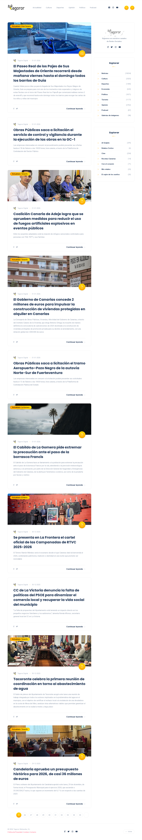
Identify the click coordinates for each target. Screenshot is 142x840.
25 (19, 815)
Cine (103, 153)
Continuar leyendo (75, 108)
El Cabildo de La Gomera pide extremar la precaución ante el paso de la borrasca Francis (47, 452)
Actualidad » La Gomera (20, 407)
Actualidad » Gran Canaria (21, 26)
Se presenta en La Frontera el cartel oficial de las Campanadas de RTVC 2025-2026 (44, 542)
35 (80, 815)
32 (62, 815)
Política (82, 7)
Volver (129, 831)
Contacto (33, 832)
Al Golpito (106, 143)
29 (43, 815)
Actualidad (37, 7)
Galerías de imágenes (110, 115)
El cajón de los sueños (111, 174)
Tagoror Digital (20, 60)
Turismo (105, 100)
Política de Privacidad (15, 832)
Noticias (105, 73)
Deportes (60, 7)
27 (31, 815)
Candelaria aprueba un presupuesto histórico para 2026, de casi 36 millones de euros (47, 774)
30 (49, 815)
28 (37, 815)
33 (68, 815)
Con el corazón (108, 164)
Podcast (93, 7)
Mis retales (106, 169)
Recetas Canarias (109, 159)
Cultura (49, 7)
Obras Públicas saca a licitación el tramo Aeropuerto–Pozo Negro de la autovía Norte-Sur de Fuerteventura (49, 368)
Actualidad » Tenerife (20, 174)
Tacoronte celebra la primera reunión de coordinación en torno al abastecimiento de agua (49, 684)
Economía (106, 89)
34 (74, 815)
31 (55, 815)
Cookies (26, 832)
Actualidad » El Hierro (19, 497)
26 (25, 815)
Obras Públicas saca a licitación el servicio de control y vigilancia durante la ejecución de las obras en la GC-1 (47, 135)
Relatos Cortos (107, 148)
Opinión (72, 7)
